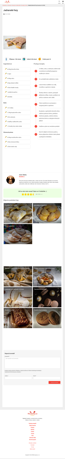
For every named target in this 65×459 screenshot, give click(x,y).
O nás (32, 447)
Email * (34, 375)
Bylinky (32, 429)
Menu (63, 2)
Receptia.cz (5, 5)
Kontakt (32, 445)
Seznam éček (32, 437)
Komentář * (7, 356)
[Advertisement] (32, 25)
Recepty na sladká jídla (16, 5)
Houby (32, 433)
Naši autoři (32, 449)
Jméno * (6, 375)
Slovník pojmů (32, 439)
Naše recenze (32, 425)
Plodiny (32, 427)
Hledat (59, 2)
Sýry (32, 435)
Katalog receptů (32, 423)
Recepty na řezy (24, 5)
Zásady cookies (32, 443)
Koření (32, 431)
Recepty (9, 5)
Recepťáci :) (22, 176)
